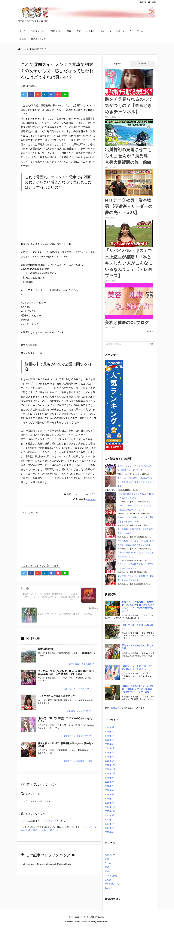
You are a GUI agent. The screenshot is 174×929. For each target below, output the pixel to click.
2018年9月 (110, 777)
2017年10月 (110, 811)
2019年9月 (110, 727)
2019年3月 (110, 752)
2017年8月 (110, 819)
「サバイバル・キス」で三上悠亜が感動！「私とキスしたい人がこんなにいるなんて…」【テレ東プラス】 (129, 263)
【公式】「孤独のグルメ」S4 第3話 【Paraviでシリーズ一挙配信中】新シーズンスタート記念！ (137, 689)
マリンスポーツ (117, 31)
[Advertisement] (59, 536)
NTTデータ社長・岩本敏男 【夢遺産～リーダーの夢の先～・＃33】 (129, 206)
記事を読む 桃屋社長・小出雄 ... (79, 761)
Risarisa (91, 499)
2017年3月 (110, 832)
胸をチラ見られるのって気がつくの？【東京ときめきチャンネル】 (128, 105)
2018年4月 (110, 798)
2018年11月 (110, 769)
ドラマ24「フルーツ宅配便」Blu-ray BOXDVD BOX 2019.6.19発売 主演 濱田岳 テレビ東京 (67, 672)
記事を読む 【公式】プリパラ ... (79, 736)
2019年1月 (110, 761)
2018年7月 (110, 786)
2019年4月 (110, 748)
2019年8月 (110, 731)
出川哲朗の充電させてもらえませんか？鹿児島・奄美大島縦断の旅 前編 (128, 156)
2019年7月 (110, 736)
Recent (142, 63)
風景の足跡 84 (45, 649)
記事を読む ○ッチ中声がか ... (80, 711)
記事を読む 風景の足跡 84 (81, 664)
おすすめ (90, 31)
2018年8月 (110, 782)
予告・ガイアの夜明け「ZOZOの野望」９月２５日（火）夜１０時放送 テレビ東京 (136, 482)
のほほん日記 (55, 31)
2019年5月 (110, 744)
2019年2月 (110, 756)
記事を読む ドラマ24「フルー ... (79, 689)
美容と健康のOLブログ (127, 322)
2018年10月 (110, 773)
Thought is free (102, 922)
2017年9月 (110, 815)
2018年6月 (110, 790)
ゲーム (140, 31)
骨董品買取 (116, 708)
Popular (117, 63)
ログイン (48, 821)
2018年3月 (110, 803)
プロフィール (37, 31)
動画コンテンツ (38, 39)
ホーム (22, 31)
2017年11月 (110, 807)
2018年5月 (110, 794)
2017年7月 (110, 824)
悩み (102, 31)
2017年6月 (110, 828)
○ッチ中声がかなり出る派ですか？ (56, 696)
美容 (69, 31)
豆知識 (22, 39)
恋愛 (79, 31)
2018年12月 (110, 765)
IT (130, 31)
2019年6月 (110, 740)
